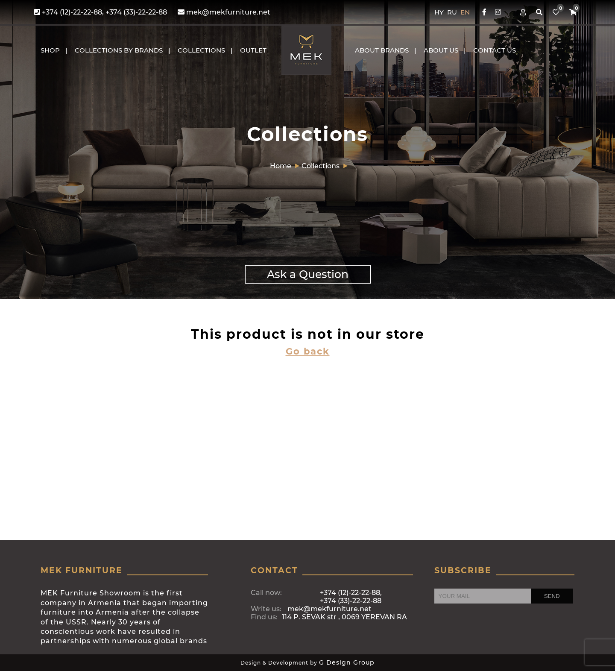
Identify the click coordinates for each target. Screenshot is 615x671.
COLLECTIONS (201, 50)
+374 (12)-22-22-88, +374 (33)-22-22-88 (100, 12)
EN (465, 12)
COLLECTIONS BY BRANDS (119, 50)
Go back (308, 351)
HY (439, 12)
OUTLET (253, 50)
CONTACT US (494, 50)
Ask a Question (307, 274)
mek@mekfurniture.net (224, 12)
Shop (50, 50)
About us (441, 50)
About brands (382, 50)
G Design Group (347, 662)
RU (453, 12)
